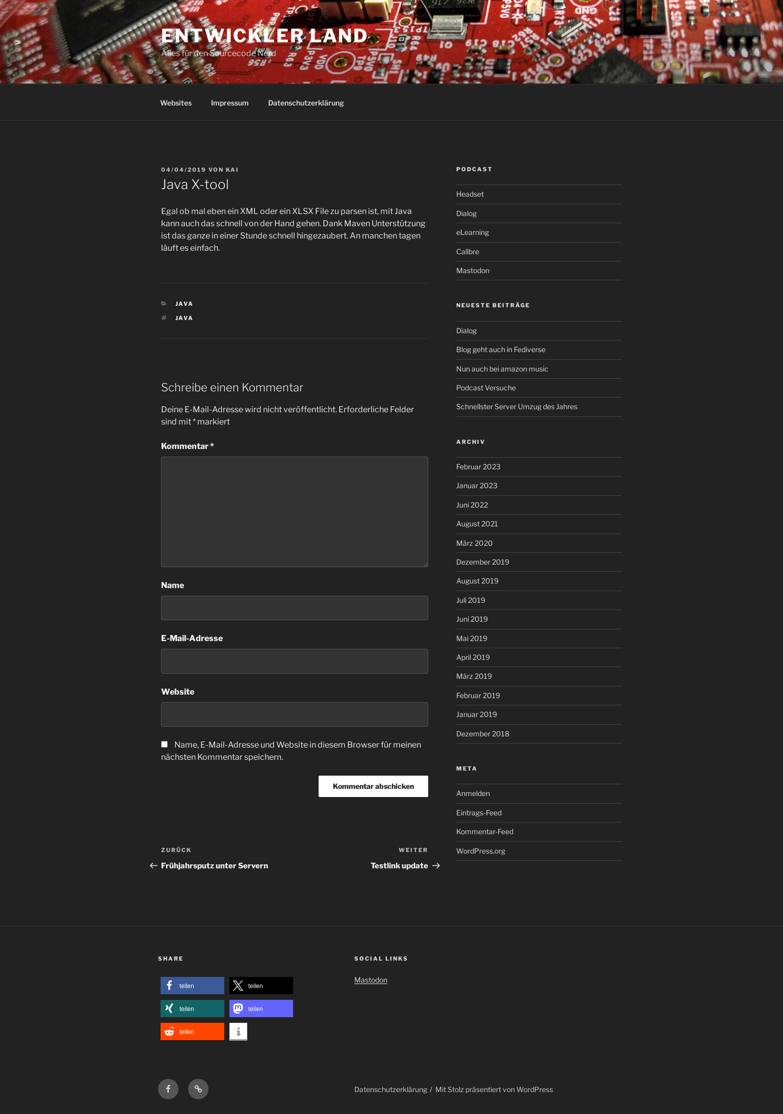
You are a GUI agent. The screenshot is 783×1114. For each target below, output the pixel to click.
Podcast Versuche (486, 387)
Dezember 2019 (482, 562)
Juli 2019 (470, 600)
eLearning (472, 232)
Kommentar (187, 446)
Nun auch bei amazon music (502, 368)
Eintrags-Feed (479, 812)
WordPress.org (480, 850)
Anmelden (473, 793)
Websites (176, 102)
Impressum (230, 102)
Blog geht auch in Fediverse (500, 349)
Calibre (467, 251)
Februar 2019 (478, 695)
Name (172, 585)
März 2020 (474, 543)
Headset (470, 194)
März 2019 (474, 676)
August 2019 (477, 580)
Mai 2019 (471, 638)
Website (177, 692)
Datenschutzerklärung (306, 102)
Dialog (466, 213)
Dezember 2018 (482, 733)
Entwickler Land (265, 35)
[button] (192, 986)
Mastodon (472, 270)
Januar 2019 (476, 714)
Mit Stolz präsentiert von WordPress (494, 1089)
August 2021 (477, 523)
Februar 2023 (478, 466)
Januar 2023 (477, 485)
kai (232, 169)
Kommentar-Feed (484, 831)
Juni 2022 (472, 504)
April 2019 (473, 657)
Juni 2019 (472, 619)
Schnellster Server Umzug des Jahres (517, 406)
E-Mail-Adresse (192, 638)
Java (184, 303)
